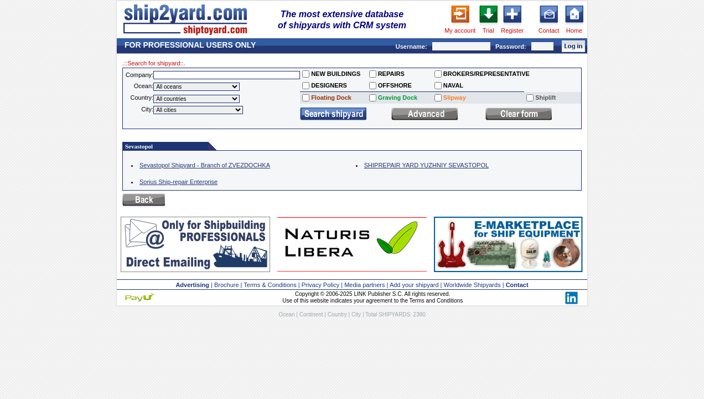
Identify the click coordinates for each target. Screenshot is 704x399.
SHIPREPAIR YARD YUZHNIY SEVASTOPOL (426, 165)
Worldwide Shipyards (472, 285)
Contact (549, 30)
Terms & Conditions (270, 285)
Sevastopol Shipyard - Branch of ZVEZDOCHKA (204, 165)
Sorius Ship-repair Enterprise (178, 181)
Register (512, 30)
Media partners (364, 285)
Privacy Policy (320, 285)
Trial (488, 30)
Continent (311, 314)
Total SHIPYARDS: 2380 (395, 314)
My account (459, 30)
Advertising (192, 285)
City (356, 314)
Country (337, 314)
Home (574, 30)
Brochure (226, 285)
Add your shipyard (414, 285)
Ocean (286, 314)
